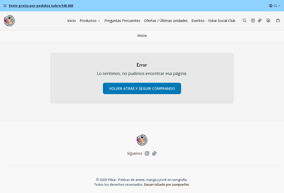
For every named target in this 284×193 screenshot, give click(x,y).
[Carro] (278, 20)
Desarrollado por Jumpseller (166, 184)
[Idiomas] (275, 6)
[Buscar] (244, 20)
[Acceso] (268, 20)
